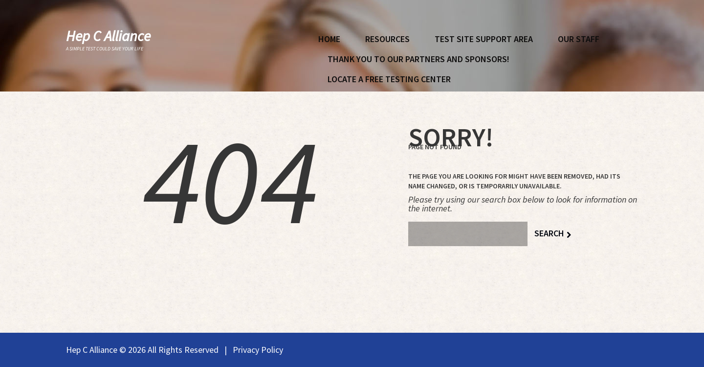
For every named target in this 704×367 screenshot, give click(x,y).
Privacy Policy (258, 349)
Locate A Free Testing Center (389, 79)
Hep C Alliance (108, 35)
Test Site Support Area (484, 39)
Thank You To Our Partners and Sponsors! (418, 59)
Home (329, 39)
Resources (387, 39)
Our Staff (578, 39)
